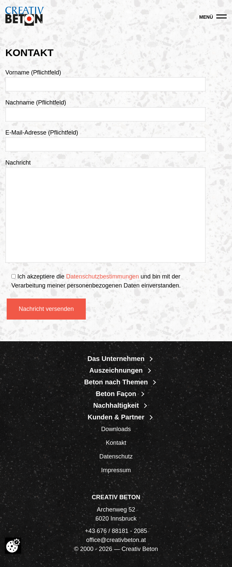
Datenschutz (116, 456)
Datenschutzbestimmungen (102, 276)
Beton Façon (116, 393)
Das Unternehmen (116, 358)
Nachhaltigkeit (116, 405)
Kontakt (116, 442)
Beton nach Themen (116, 382)
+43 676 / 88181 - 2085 (116, 531)
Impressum (116, 470)
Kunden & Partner (115, 417)
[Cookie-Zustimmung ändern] (13, 546)
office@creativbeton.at (116, 540)
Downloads (116, 429)
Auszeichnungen (116, 370)
